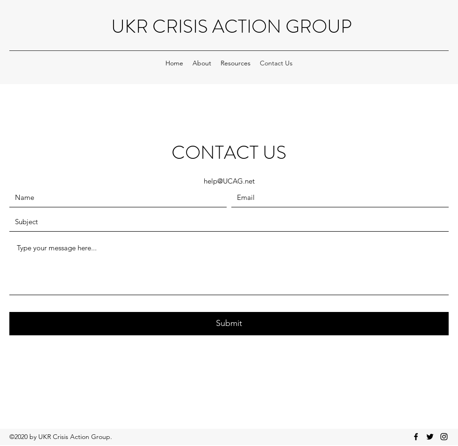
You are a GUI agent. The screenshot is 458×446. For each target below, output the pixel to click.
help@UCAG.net (229, 181)
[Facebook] (416, 436)
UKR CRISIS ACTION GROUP (231, 26)
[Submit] (229, 323)
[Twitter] (430, 436)
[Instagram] (444, 436)
